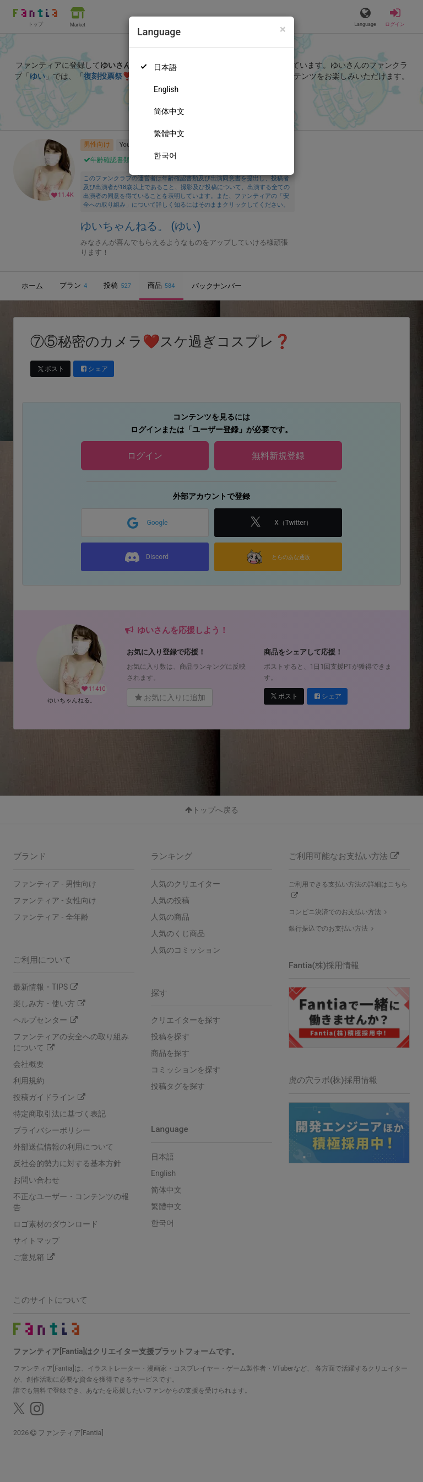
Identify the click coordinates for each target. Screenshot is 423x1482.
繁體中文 (169, 133)
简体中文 (169, 111)
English (166, 89)
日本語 (165, 67)
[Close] (283, 29)
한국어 (165, 155)
